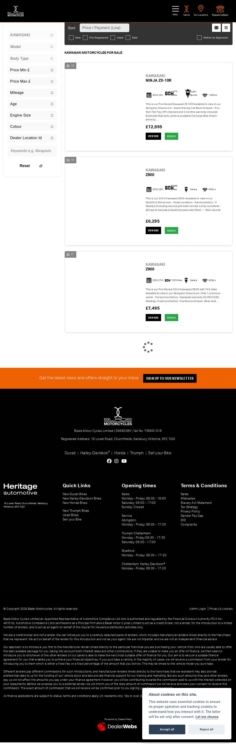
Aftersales (188, 500)
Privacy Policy (190, 513)
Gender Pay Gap (192, 517)
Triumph (137, 455)
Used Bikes (71, 517)
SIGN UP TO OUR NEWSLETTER (171, 380)
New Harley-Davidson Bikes (82, 500)
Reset (39, 166)
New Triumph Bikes (76, 512)
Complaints (189, 526)
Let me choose (206, 717)
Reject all (206, 729)
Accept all (167, 729)
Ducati (70, 455)
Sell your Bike (159, 455)
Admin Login (197, 610)
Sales (185, 495)
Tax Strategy (189, 509)
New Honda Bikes (75, 504)
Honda (119, 455)
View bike (154, 136)
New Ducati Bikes (75, 495)
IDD (183, 522)
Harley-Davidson (95, 454)
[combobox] (32, 35)
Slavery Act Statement (196, 504)
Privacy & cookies (221, 610)
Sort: (72, 28)
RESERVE (174, 136)
